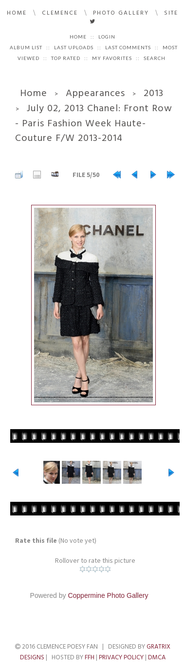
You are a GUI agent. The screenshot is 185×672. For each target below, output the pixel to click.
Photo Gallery (121, 13)
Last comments (128, 47)
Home (17, 13)
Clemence (60, 13)
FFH (89, 657)
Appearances (95, 93)
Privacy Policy (121, 657)
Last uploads (73, 47)
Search (155, 58)
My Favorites (112, 58)
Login (106, 37)
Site (171, 13)
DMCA (157, 657)
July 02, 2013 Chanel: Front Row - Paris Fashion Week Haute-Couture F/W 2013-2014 (93, 123)
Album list (26, 47)
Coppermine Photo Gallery (108, 595)
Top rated (65, 58)
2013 (154, 93)
